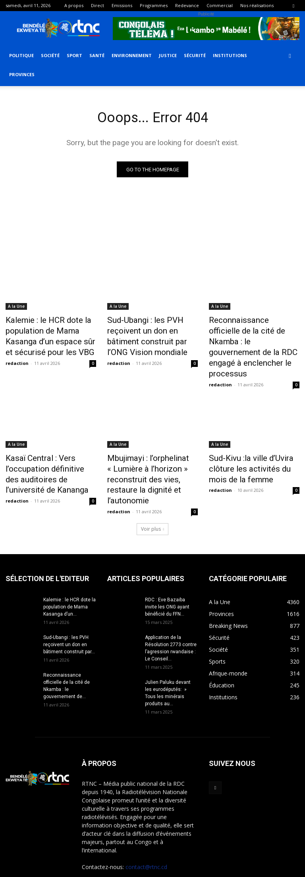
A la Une (16, 308)
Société (50, 55)
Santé (96, 55)
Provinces (22, 74)
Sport (74, 55)
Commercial (220, 5)
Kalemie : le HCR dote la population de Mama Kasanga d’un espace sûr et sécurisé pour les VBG (50, 334)
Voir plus (152, 492)
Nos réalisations (257, 5)
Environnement (132, 55)
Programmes (154, 5)
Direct (97, 5)
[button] (289, 55)
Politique (21, 55)
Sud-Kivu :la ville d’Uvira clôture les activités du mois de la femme (251, 448)
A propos (73, 5)
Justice (168, 55)
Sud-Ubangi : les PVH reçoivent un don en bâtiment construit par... (69, 608)
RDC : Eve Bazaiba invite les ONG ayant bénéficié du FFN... (167, 570)
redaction (17, 358)
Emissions (122, 5)
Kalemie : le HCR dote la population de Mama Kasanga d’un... (69, 570)
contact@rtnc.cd (146, 830)
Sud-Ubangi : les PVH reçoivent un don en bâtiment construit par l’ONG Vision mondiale (150, 334)
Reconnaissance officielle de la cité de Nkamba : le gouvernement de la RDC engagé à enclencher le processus (251, 338)
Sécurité (195, 55)
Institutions (230, 55)
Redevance (187, 5)
